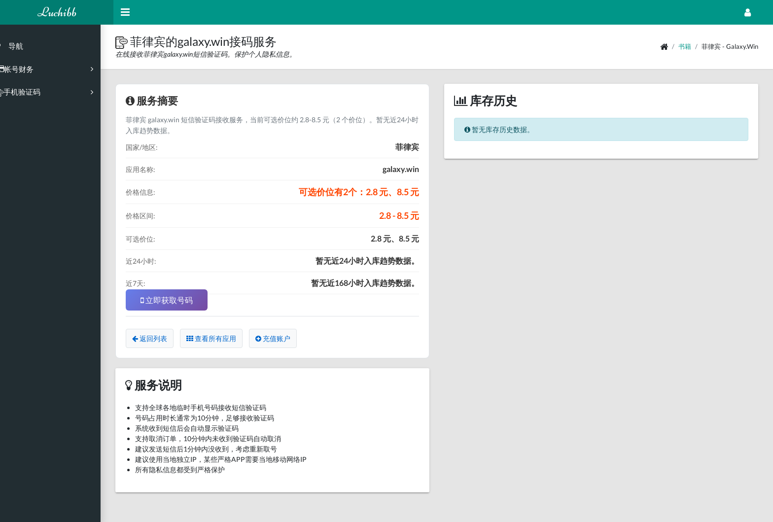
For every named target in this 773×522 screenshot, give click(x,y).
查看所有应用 (224, 338)
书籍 (684, 46)
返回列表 (162, 338)
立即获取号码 (179, 300)
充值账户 (285, 338)
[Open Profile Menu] (747, 12)
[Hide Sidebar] (125, 12)
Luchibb (56, 12)
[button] (135, 41)
